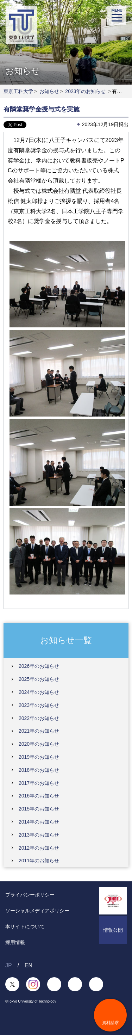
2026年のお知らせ (39, 666)
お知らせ (49, 91)
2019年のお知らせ (39, 757)
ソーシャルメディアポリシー (37, 910)
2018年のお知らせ (39, 770)
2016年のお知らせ (39, 796)
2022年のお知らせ (39, 718)
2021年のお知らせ (39, 731)
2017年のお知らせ (39, 783)
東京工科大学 (18, 91)
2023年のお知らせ (85, 91)
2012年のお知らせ (39, 848)
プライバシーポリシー (30, 895)
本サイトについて (25, 926)
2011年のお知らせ (39, 860)
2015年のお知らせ (39, 809)
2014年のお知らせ (39, 822)
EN (28, 965)
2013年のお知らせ (39, 835)
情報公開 (113, 930)
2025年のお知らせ (39, 679)
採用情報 (15, 942)
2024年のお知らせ (39, 692)
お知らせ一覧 (66, 640)
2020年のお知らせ (39, 744)
